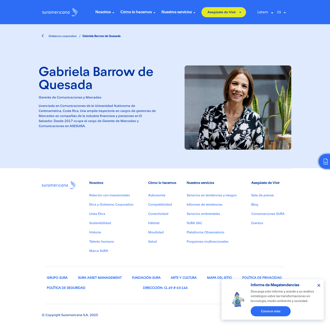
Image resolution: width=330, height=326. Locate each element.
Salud (152, 241)
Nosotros (103, 12)
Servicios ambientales (203, 214)
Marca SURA (98, 251)
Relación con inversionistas (109, 195)
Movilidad (156, 232)
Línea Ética (97, 214)
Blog (254, 204)
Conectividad (158, 214)
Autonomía (156, 195)
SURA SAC (194, 223)
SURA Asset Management (100, 277)
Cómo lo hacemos (136, 12)
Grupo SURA (57, 277)
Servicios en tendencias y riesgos (212, 195)
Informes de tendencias (204, 204)
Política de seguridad (66, 288)
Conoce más (270, 311)
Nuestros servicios (176, 12)
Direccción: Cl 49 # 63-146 (165, 288)
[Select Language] (282, 12)
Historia (95, 232)
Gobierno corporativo (59, 36)
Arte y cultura (184, 277)
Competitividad (160, 204)
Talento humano (101, 241)
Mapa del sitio (219, 277)
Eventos (257, 223)
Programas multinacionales (207, 241)
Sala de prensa (262, 195)
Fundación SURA (146, 277)
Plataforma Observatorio (205, 232)
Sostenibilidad (100, 223)
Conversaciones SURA (268, 214)
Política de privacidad (262, 277)
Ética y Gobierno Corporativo (111, 204)
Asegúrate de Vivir (222, 12)
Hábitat (154, 223)
